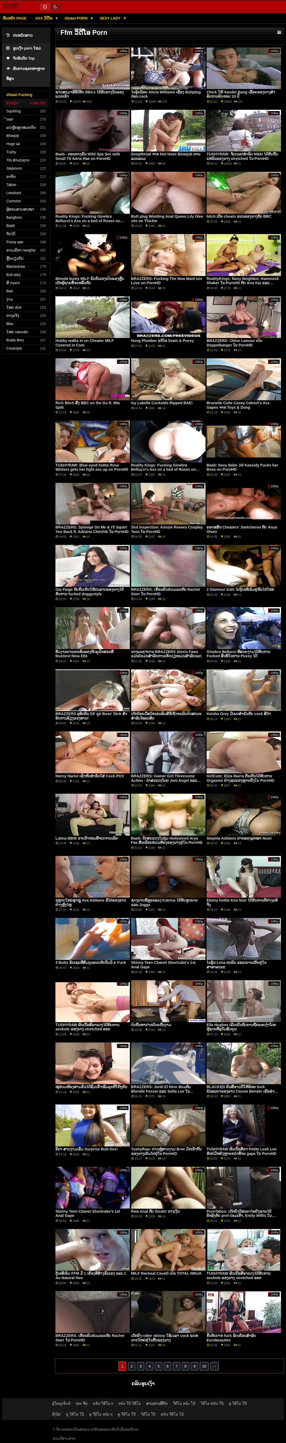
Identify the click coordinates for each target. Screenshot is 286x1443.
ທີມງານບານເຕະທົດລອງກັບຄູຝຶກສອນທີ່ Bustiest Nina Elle (84, 654)
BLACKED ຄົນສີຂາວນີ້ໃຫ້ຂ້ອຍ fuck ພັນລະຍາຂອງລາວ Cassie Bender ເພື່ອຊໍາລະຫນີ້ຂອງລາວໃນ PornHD (240, 1091)
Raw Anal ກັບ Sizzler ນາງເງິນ (155, 1211)
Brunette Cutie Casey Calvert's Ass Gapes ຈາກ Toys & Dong (238, 405)
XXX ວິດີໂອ (44, 18)
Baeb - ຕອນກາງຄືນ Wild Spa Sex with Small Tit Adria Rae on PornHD (87, 156)
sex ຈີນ (81, 1403)
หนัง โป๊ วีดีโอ (129, 1403)
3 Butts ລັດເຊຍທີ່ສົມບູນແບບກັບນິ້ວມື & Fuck (90, 962)
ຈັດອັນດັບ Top (20, 58)
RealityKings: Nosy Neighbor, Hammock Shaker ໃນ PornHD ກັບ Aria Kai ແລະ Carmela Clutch (243, 283)
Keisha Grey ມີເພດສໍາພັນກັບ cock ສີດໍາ (239, 714)
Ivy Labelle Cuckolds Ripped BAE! (162, 403)
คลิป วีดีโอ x (103, 1403)
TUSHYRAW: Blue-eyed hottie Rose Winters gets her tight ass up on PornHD (91, 467)
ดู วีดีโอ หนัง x (100, 1414)
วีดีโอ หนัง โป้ (184, 1403)
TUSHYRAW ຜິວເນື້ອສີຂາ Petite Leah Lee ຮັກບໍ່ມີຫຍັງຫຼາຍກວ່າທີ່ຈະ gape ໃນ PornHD (242, 1151)
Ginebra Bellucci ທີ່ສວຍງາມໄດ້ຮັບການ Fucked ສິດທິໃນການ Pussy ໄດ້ (238, 654)
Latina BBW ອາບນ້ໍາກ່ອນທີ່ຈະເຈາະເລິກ (86, 838)
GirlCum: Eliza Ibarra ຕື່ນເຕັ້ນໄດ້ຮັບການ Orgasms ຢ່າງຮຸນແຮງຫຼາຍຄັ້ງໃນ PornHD (240, 778)
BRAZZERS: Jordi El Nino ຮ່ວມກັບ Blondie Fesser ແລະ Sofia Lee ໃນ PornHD (161, 1091)
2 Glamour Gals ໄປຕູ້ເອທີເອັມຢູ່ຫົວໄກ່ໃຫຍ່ (240, 589)
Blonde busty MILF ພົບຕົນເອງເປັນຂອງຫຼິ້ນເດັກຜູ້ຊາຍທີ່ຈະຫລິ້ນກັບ (89, 281)
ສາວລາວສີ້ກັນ (157, 1403)
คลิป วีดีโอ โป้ (172, 1414)
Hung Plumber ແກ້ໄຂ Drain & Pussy (162, 341)
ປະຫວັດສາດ (19, 35)
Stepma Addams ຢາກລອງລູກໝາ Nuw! (239, 838)
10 (204, 1366)
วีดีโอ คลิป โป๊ (212, 1403)
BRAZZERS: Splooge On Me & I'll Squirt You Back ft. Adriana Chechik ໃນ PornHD (91, 529)
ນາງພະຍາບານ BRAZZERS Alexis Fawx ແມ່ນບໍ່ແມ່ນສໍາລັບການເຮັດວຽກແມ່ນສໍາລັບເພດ (166, 654)
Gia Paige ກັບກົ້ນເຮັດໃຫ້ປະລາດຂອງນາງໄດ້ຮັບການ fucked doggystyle (89, 591)
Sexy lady (111, 18)
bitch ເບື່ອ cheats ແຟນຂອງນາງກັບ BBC (239, 216)
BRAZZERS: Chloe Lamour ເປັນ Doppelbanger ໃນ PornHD (234, 343)
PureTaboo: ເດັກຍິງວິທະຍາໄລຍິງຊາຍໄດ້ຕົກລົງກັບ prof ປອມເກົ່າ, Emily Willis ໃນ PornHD (239, 1215)
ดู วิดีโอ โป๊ (238, 1403)
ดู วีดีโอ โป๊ (75, 1414)
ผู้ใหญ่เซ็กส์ (61, 1403)
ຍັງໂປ (56, 1414)
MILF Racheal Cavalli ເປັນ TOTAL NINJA (166, 1273)
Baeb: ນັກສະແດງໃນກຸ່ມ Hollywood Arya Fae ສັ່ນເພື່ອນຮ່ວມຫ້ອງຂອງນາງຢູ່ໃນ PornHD (167, 840)
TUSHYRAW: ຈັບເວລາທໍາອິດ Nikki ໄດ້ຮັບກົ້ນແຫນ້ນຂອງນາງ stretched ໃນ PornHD (242, 156)
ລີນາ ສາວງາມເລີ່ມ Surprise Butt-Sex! (86, 1149)
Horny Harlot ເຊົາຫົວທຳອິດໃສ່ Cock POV (89, 776)
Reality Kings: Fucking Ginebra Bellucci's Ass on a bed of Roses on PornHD (87, 220)
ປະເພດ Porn (76, 18)
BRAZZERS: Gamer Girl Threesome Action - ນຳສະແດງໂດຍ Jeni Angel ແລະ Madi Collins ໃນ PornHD (164, 780)
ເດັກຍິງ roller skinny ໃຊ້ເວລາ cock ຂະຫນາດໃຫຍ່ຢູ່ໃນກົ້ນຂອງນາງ (164, 1338)
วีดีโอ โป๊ (148, 1414)
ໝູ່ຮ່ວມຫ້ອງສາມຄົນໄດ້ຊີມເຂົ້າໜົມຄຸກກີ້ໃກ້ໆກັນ (91, 1087)
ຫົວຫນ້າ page (15, 18)
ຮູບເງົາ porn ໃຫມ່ (23, 48)
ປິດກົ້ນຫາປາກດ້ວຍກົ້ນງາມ (151, 1025)
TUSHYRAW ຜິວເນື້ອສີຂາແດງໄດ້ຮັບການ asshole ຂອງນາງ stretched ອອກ (87, 1027)
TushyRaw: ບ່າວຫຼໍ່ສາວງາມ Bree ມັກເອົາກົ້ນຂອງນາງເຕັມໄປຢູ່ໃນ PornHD (166, 1151)
